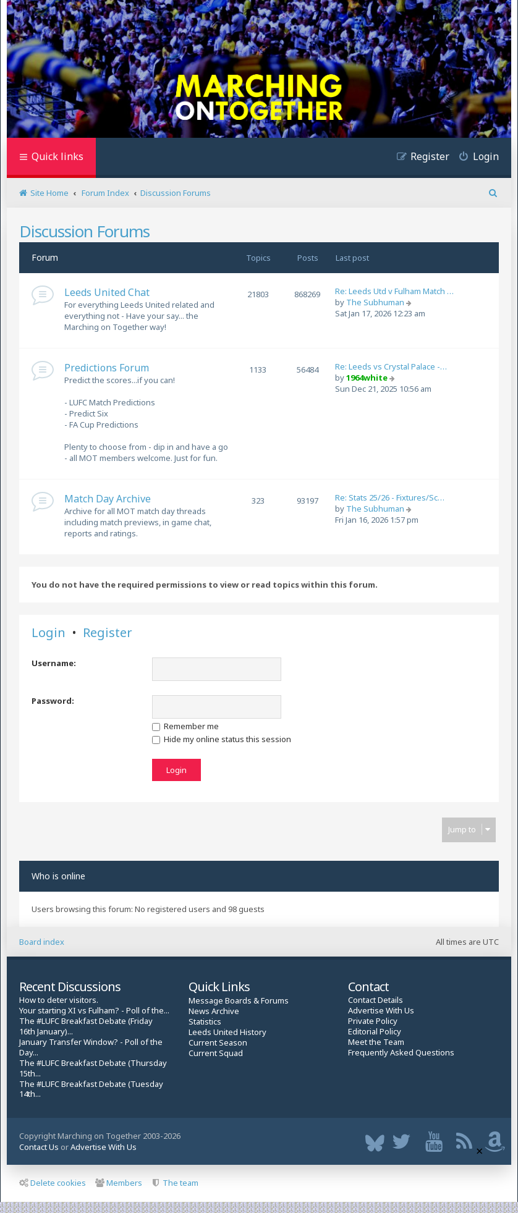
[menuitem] (474, 158)
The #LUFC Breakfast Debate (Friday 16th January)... (86, 1026)
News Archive (214, 1011)
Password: (53, 700)
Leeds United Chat (107, 292)
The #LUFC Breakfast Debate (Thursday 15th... (93, 1068)
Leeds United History (227, 1032)
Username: (54, 663)
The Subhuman (375, 302)
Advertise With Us (381, 1010)
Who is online (58, 876)
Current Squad (216, 1053)
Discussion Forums (84, 231)
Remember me (185, 726)
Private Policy (372, 1021)
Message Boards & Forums (239, 1000)
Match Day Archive (107, 498)
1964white (367, 377)
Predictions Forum (106, 367)
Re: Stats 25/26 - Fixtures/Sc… (389, 497)
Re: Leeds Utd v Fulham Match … (394, 291)
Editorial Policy (374, 1031)
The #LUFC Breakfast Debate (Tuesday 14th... (91, 1089)
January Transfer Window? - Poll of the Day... (91, 1047)
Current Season (218, 1043)
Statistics (205, 1021)
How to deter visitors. (58, 1000)
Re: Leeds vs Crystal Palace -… (391, 366)
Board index (41, 941)
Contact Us (39, 1146)
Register (107, 632)
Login (49, 632)
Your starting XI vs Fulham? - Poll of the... (94, 1010)
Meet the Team (376, 1042)
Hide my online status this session (221, 739)
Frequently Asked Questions (401, 1052)
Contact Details (375, 1000)
